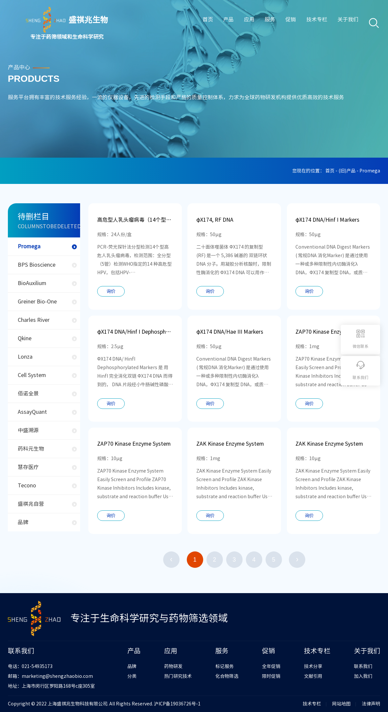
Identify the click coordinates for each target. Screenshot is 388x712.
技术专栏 (312, 23)
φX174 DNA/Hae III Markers (229, 331)
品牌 (23, 522)
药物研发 (173, 666)
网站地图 (341, 703)
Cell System (32, 375)
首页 (197, 23)
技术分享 (313, 666)
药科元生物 (31, 448)
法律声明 (371, 703)
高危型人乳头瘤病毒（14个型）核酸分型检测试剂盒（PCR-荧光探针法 (135, 219)
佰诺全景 (28, 393)
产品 (219, 23)
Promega (29, 246)
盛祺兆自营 (31, 503)
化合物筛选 (226, 676)
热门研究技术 (178, 676)
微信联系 (360, 346)
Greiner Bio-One (37, 301)
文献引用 (313, 676)
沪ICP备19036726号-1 (177, 703)
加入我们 (363, 676)
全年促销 (271, 666)
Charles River (34, 320)
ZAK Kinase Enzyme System (230, 443)
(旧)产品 (347, 170)
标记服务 (224, 666)
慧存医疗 (28, 467)
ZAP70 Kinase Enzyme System (332, 331)
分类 (132, 676)
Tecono (27, 485)
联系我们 (363, 666)
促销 (285, 23)
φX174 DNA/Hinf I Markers (327, 219)
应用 (241, 23)
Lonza (25, 356)
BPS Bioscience (36, 264)
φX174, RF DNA (214, 219)
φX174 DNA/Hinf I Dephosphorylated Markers (135, 331)
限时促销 (271, 676)
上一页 (171, 559)
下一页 (297, 559)
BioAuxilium (32, 283)
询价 (111, 291)
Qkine (25, 338)
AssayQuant (32, 411)
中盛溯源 (28, 430)
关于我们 (345, 23)
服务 (263, 23)
